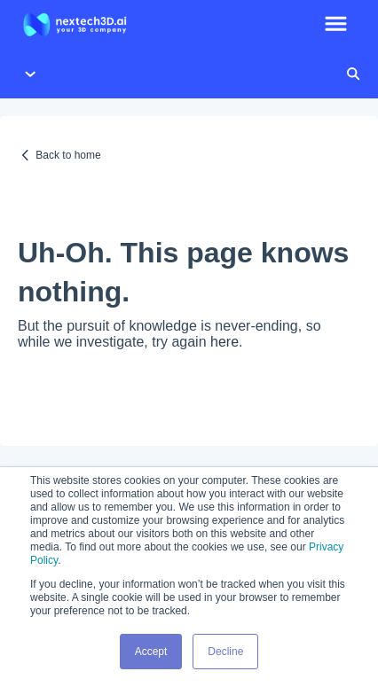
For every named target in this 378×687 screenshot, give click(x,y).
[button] (335, 25)
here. (226, 341)
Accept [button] (151, 651)
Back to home (67, 155)
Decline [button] (225, 651)
